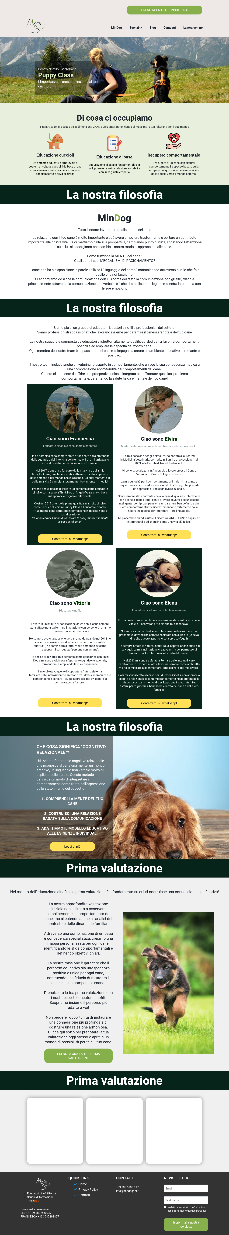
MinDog (116, 27)
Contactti (169, 27)
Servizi (135, 28)
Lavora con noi (193, 27)
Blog (153, 27)
